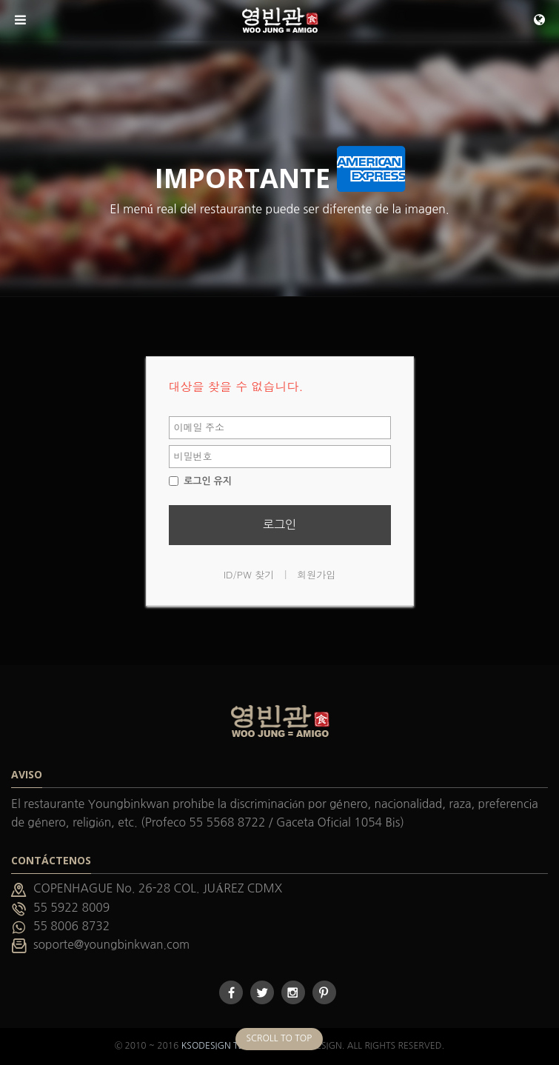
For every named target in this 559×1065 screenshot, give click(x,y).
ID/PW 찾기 (249, 574)
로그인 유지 (200, 481)
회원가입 (316, 574)
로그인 (279, 524)
